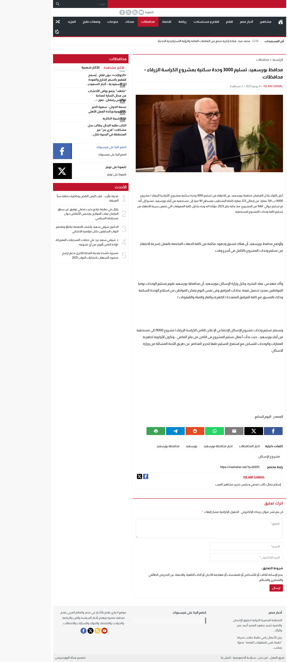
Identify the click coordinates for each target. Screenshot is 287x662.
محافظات (122, 21)
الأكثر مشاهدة (88, 67)
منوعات (86, 21)
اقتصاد (140, 21)
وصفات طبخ (65, 21)
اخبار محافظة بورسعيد (191, 446)
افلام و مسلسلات (180, 21)
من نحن (237, 657)
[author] (220, 546)
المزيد (46, 21)
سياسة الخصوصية (218, 657)
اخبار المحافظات (223, 446)
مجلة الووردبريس (39, 657)
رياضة (156, 21)
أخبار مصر (220, 21)
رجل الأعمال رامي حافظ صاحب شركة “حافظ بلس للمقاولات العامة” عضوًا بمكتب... (233, 642)
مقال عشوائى (31, 22)
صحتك (103, 21)
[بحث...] (59, 4)
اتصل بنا (199, 657)
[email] (220, 557)
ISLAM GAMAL (247, 86)
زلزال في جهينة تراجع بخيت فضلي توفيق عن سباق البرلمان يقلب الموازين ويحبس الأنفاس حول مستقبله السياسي (61, 213)
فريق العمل (251, 657)
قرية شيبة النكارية (88, 118)
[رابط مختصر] (215, 467)
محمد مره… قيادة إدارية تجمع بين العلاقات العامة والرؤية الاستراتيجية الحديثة (182, 41)
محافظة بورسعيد (141, 446)
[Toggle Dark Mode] (31, 31)
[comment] (183, 528)
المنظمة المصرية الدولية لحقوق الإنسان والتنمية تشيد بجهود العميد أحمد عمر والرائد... (231, 625)
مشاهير (239, 21)
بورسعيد (165, 446)
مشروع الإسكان (243, 456)
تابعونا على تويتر (90, 174)
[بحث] (31, 4)
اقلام (203, 21)
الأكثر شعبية (64, 67)
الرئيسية (254, 22)
